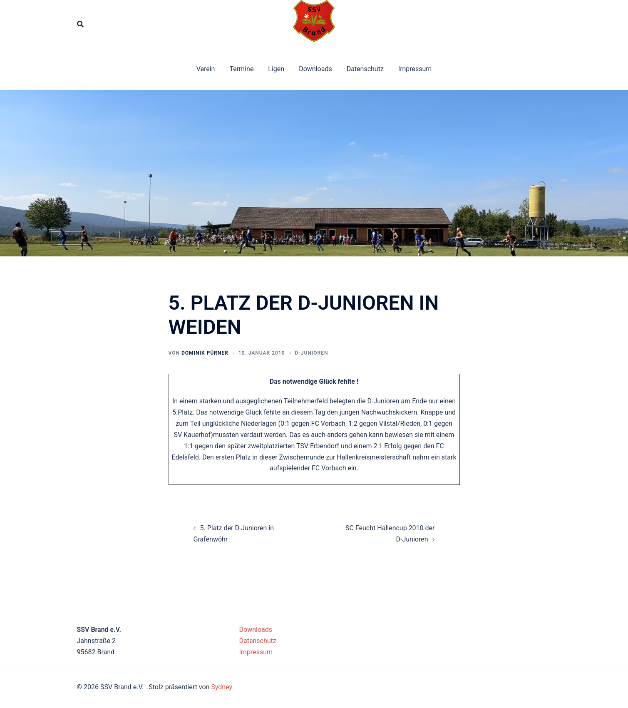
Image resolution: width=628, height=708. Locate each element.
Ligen (276, 69)
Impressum (415, 69)
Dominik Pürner (204, 353)
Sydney (221, 687)
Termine (241, 69)
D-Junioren (311, 353)
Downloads (315, 69)
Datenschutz (365, 69)
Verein (205, 69)
